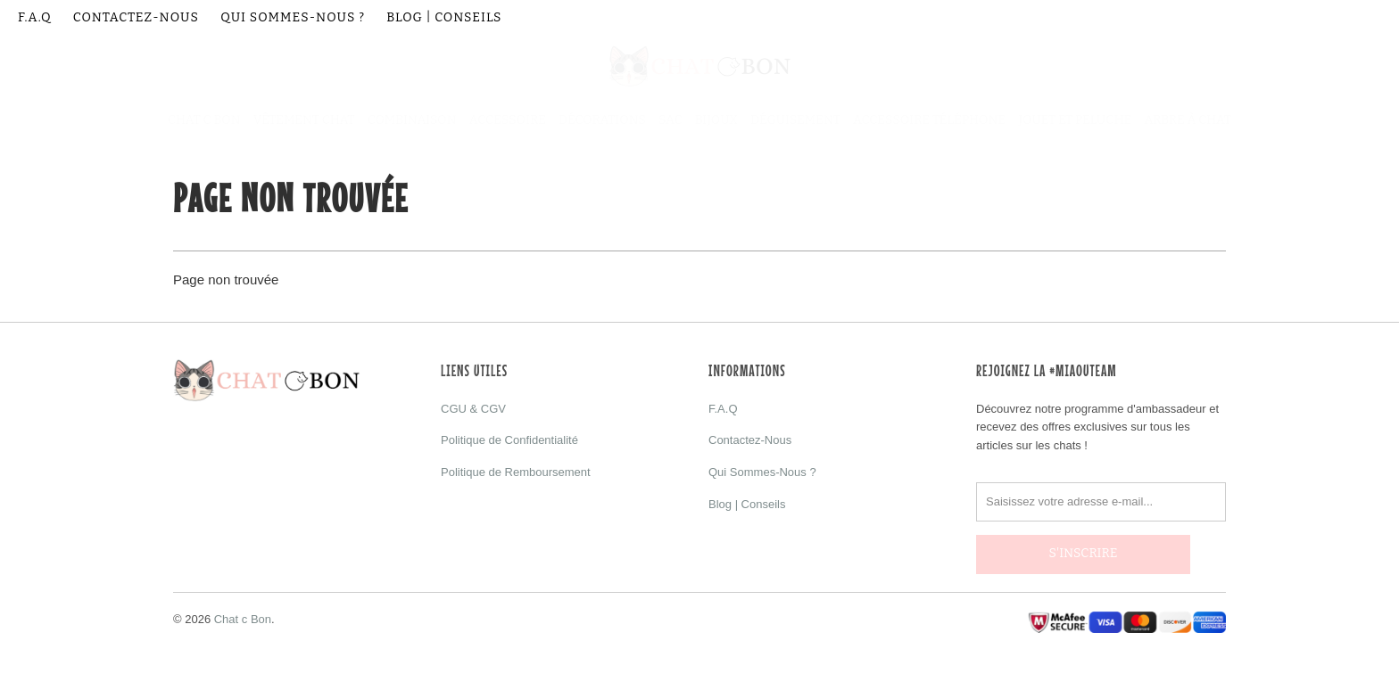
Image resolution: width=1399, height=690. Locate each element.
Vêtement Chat (304, 119)
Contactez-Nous (136, 17)
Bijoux (716, 119)
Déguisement (795, 119)
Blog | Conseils (443, 17)
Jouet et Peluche (1074, 119)
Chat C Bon (204, 119)
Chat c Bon (242, 610)
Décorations (602, 119)
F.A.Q (35, 17)
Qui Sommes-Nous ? (292, 17)
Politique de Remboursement (516, 472)
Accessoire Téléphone (929, 119)
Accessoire (507, 119)
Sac (670, 119)
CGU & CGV (473, 408)
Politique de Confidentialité (509, 440)
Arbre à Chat (1187, 119)
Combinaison (412, 119)
